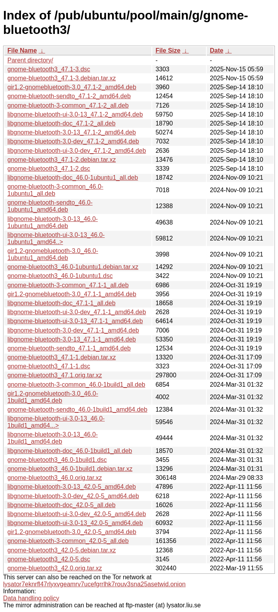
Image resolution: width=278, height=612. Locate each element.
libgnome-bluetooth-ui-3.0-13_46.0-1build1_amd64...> (56, 422)
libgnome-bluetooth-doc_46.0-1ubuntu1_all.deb (72, 177)
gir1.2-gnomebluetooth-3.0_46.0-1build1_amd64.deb (52, 397)
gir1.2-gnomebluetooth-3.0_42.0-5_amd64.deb (71, 532)
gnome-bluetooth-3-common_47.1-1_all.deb (67, 285)
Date (216, 50)
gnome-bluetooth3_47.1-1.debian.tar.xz (61, 357)
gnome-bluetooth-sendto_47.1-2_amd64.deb (69, 96)
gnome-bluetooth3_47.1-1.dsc (48, 366)
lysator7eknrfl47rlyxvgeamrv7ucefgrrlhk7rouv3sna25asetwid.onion (94, 584)
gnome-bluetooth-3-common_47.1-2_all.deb (67, 105)
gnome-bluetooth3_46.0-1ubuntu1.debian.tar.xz (72, 267)
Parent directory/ (30, 60)
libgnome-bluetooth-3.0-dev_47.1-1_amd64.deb (73, 330)
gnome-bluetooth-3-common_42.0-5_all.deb (67, 541)
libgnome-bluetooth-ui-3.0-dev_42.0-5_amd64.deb (76, 514)
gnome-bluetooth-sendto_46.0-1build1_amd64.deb (77, 409)
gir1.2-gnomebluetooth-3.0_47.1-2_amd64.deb (71, 87)
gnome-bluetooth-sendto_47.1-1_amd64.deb (69, 348)
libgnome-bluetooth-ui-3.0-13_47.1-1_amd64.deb (75, 321)
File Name (22, 50)
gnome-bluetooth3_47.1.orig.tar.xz (54, 375)
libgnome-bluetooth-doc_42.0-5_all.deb (61, 505)
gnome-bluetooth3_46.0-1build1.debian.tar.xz (69, 468)
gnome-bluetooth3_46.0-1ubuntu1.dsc (60, 275)
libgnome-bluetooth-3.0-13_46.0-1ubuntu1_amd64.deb (52, 222)
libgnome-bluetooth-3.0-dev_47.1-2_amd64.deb (73, 141)
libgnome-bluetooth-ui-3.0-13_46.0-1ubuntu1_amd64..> (56, 238)
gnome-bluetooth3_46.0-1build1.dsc (57, 459)
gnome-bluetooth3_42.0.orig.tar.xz (54, 568)
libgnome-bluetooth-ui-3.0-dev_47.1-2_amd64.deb (76, 150)
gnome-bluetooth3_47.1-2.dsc (48, 168)
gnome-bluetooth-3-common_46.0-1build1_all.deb (76, 384)
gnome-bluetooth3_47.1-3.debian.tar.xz (61, 78)
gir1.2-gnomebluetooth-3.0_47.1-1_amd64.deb (71, 294)
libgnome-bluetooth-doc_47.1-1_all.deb (61, 303)
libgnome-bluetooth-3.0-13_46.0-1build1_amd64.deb (52, 438)
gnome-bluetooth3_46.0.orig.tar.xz (54, 477)
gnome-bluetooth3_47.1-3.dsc (48, 69)
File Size (167, 50)
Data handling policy (31, 598)
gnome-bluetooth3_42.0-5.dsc (48, 559)
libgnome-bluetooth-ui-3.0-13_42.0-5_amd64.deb (75, 523)
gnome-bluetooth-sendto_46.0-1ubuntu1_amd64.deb (50, 206)
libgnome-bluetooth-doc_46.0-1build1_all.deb (69, 451)
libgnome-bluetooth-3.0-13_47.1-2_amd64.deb (71, 132)
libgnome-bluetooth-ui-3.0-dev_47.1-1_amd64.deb (76, 312)
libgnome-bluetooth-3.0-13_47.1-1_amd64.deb (71, 339)
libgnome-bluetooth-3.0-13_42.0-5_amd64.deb (71, 486)
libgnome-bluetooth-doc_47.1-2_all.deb (61, 123)
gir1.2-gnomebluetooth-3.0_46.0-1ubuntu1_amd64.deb (52, 254)
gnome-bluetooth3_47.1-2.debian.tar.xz (61, 159)
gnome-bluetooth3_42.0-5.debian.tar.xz (61, 550)
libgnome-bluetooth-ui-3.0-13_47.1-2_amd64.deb (75, 114)
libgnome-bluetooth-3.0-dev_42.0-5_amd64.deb (73, 496)
